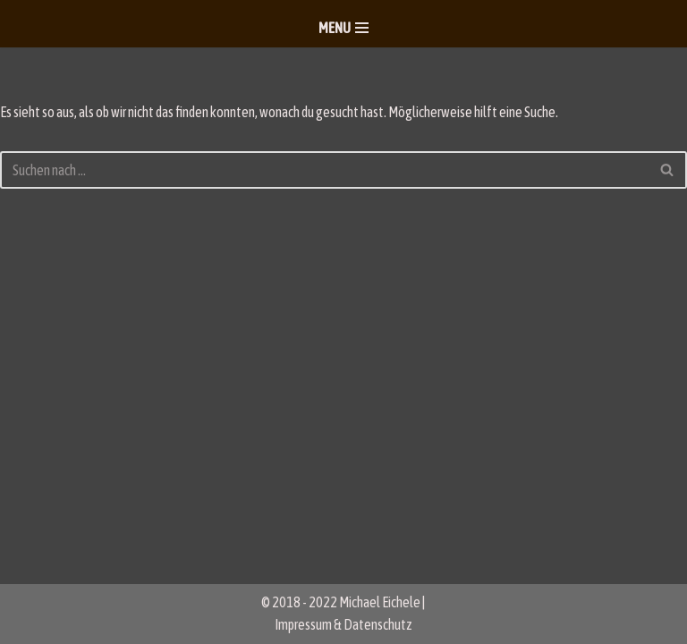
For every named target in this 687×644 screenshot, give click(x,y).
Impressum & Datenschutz (343, 624)
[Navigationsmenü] (343, 28)
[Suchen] (323, 170)
